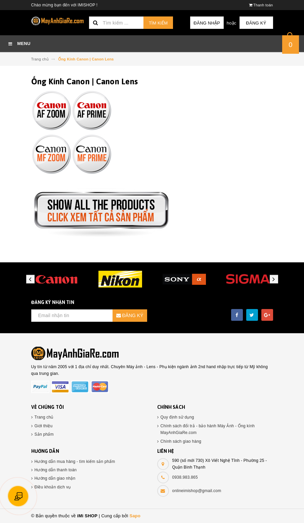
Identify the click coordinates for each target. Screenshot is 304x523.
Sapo (134, 515)
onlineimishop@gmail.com (196, 490)
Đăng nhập (206, 23)
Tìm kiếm (158, 23)
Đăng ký (256, 23)
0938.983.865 (185, 477)
